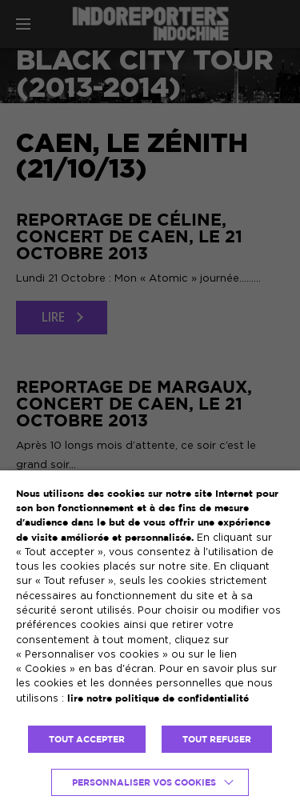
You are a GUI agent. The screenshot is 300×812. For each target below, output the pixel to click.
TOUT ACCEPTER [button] (87, 739)
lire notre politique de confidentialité (158, 698)
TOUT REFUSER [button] (216, 739)
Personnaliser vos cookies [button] (144, 782)
